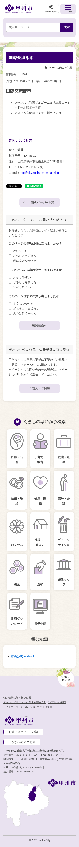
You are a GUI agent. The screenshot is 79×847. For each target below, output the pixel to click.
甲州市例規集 (44, 707)
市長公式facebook (23, 656)
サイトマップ (11, 707)
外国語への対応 (57, 702)
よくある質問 (27, 707)
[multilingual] (51, 9)
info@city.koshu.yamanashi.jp (39, 172)
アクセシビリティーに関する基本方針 (24, 702)
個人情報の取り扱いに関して (19, 697)
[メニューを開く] (68, 9)
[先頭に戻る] (65, 676)
